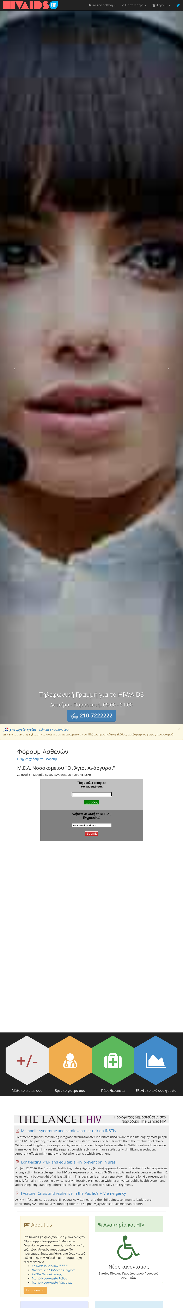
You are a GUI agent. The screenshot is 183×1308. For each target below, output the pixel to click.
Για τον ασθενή (102, 5)
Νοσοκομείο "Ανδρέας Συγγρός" (53, 1270)
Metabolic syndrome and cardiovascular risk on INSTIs (65, 1130)
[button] (91, 716)
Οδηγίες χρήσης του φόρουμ (37, 759)
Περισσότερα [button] (35, 1290)
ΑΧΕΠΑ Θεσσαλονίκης (47, 1274)
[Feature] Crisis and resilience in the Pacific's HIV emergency (70, 1193)
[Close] (178, 729)
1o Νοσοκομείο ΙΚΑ (49, 1266)
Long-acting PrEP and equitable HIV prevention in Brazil (66, 1162)
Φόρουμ (161, 5)
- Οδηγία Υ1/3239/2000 (35, 730)
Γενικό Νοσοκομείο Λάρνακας (52, 1282)
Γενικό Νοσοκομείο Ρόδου (49, 1278)
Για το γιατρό (134, 5)
